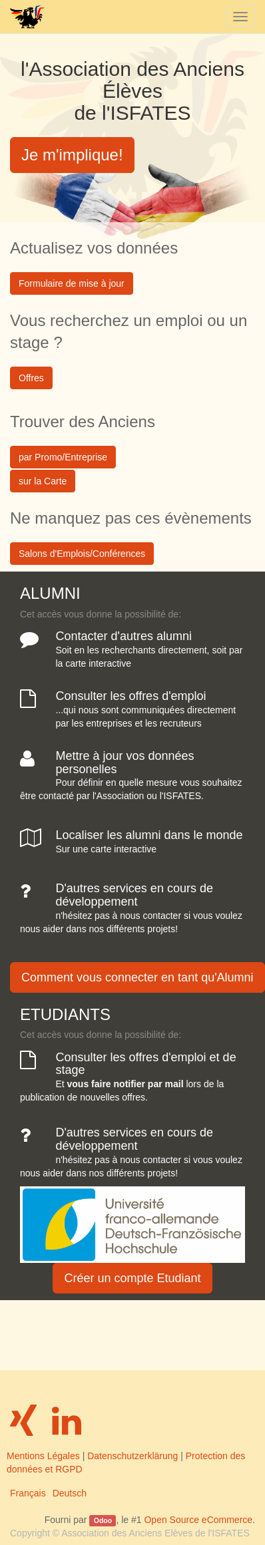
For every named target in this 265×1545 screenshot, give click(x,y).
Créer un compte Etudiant (132, 1278)
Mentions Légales (43, 1456)
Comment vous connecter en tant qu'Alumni (137, 977)
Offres (31, 378)
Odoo (103, 1520)
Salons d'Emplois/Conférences (82, 553)
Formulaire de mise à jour (72, 283)
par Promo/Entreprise (63, 457)
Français (28, 1493)
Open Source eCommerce (198, 1519)
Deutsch (70, 1493)
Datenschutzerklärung (132, 1456)
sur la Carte (43, 481)
